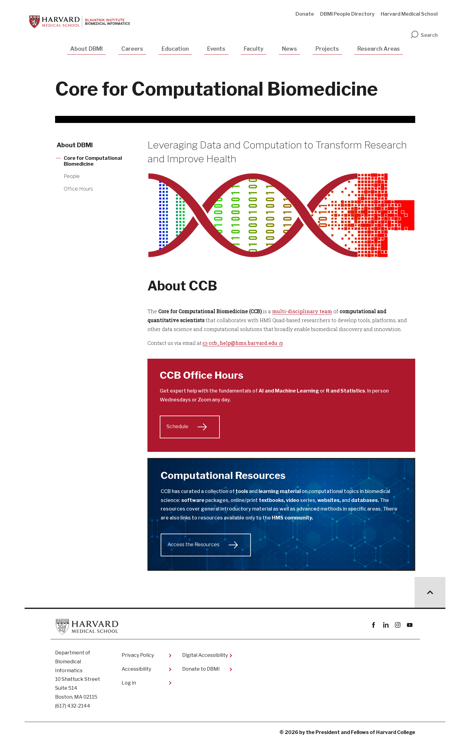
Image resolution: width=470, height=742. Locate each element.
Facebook (373, 625)
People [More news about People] (72, 176)
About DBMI (86, 48)
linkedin (385, 625)
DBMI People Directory (347, 14)
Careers (132, 48)
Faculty (253, 48)
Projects (327, 48)
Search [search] (424, 35)
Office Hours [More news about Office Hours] (78, 189)
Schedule (177, 426)
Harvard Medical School (409, 14)
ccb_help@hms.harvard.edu (243, 343)
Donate (304, 14)
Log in (129, 683)
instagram (397, 625)
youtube (409, 625)
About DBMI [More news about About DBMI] (75, 145)
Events (216, 48)
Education (175, 48)
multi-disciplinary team (302, 311)
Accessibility (136, 669)
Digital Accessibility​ (205, 655)
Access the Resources (193, 544)
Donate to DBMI (201, 669)
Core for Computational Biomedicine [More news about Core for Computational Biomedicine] (93, 161)
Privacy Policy (138, 655)
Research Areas (378, 48)
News (289, 48)
